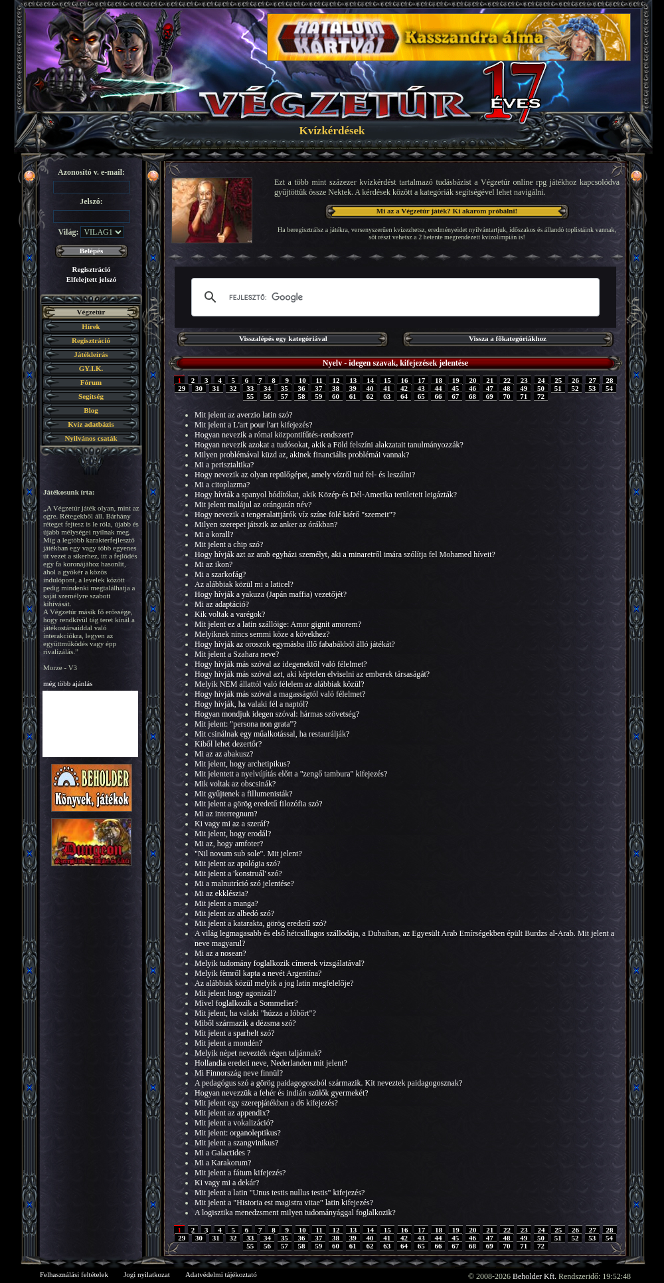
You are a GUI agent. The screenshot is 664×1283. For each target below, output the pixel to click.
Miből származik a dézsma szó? (245, 1023)
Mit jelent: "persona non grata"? (246, 724)
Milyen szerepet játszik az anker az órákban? (266, 524)
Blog (91, 410)
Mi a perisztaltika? (224, 464)
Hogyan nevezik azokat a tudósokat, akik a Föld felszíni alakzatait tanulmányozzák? (329, 444)
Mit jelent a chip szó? (229, 544)
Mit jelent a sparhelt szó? (235, 1033)
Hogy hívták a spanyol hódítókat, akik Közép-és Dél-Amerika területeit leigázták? (326, 494)
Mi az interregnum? (226, 813)
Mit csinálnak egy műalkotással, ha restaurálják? (272, 734)
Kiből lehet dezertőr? (228, 744)
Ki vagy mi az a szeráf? (232, 823)
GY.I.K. (91, 368)
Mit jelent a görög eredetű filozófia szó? (259, 803)
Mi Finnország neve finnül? (239, 1073)
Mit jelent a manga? (226, 903)
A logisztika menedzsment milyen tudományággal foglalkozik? (295, 1212)
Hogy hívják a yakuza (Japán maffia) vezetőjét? (271, 594)
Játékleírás (91, 354)
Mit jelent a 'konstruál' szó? (238, 873)
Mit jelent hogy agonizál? (235, 993)
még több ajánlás (68, 683)
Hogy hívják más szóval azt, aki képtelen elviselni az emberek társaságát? (312, 674)
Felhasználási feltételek (74, 1274)
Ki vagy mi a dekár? (227, 1182)
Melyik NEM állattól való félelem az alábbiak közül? (280, 684)
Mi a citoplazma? (222, 484)
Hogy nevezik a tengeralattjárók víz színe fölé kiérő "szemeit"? (295, 514)
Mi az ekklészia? (221, 893)
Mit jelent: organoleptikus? (238, 1132)
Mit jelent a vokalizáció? (234, 1122)
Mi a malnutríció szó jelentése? (244, 883)
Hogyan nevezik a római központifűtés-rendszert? (274, 434)
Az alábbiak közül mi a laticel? (244, 584)
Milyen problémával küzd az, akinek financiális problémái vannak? (302, 454)
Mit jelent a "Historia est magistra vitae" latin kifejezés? (284, 1202)
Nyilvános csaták (90, 438)
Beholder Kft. (534, 1276)
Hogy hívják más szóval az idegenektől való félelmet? (281, 664)
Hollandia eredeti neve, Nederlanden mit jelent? (271, 1063)
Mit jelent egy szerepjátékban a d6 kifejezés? (266, 1103)
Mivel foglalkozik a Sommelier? (246, 1003)
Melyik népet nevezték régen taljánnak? (258, 1053)
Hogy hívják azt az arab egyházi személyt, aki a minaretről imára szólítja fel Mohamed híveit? (345, 554)
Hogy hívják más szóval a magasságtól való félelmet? (280, 694)
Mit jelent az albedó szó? (234, 913)
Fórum (91, 382)
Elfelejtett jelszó (91, 279)
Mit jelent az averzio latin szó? (244, 414)
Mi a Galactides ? (222, 1152)
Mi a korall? (214, 534)
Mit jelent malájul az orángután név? (253, 504)
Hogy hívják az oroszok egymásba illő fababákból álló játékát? (295, 644)
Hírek (91, 326)
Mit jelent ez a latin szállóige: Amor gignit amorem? (278, 624)
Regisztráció (91, 269)
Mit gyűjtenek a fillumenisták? (244, 793)
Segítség (91, 396)
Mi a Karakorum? (223, 1162)
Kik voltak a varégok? (230, 614)
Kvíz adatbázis (91, 424)
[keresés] (393, 297)
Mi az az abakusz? (224, 753)
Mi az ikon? (213, 564)
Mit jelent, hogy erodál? (233, 833)
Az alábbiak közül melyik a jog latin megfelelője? (274, 983)
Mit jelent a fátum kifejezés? (240, 1172)
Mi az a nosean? (220, 953)
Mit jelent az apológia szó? (237, 863)
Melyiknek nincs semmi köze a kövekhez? (262, 634)
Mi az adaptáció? (222, 604)
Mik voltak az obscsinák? (235, 783)
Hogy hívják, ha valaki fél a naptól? (252, 704)
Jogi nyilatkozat (147, 1274)
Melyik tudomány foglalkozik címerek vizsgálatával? (280, 963)
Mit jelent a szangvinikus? (236, 1142)
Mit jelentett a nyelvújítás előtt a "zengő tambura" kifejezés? (291, 773)
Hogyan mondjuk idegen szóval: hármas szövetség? (277, 714)
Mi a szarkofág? (220, 574)
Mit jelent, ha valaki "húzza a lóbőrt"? (255, 1013)
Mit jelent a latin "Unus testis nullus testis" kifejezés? (280, 1192)
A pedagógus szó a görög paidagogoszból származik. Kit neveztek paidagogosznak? (328, 1083)
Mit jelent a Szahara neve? (237, 654)
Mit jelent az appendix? (232, 1112)
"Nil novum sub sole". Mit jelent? (248, 853)
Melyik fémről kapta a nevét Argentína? (258, 973)
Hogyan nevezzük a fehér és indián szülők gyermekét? (282, 1093)
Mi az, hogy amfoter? (229, 843)
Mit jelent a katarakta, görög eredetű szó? (261, 923)
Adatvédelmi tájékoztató (221, 1274)
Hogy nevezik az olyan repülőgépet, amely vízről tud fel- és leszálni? (305, 474)
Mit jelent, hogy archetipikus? (242, 763)
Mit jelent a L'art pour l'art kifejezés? (254, 424)
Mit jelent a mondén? (228, 1043)
